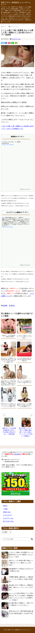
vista (3, 217)
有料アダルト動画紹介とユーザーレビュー (16, 3)
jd (2, 142)
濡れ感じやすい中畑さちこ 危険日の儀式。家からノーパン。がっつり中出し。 (21, 587)
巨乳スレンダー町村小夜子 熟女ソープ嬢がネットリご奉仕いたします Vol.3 (21, 563)
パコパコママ (7, 515)
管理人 (13, 305)
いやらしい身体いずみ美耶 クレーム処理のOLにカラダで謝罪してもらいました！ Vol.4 (21, 555)
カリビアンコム (16, 39)
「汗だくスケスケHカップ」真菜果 (11, 142)
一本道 (5, 509)
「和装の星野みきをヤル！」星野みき (13, 217)
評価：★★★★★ (10, 144)
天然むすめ (6, 512)
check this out (5, 143)
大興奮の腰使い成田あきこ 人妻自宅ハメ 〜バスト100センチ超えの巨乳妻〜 (21, 579)
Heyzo (5, 505)
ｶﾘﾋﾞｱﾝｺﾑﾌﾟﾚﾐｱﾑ (8, 521)
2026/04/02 (4, 144)
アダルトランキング (25, 189)
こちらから (17, 454)
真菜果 (5, 305)
